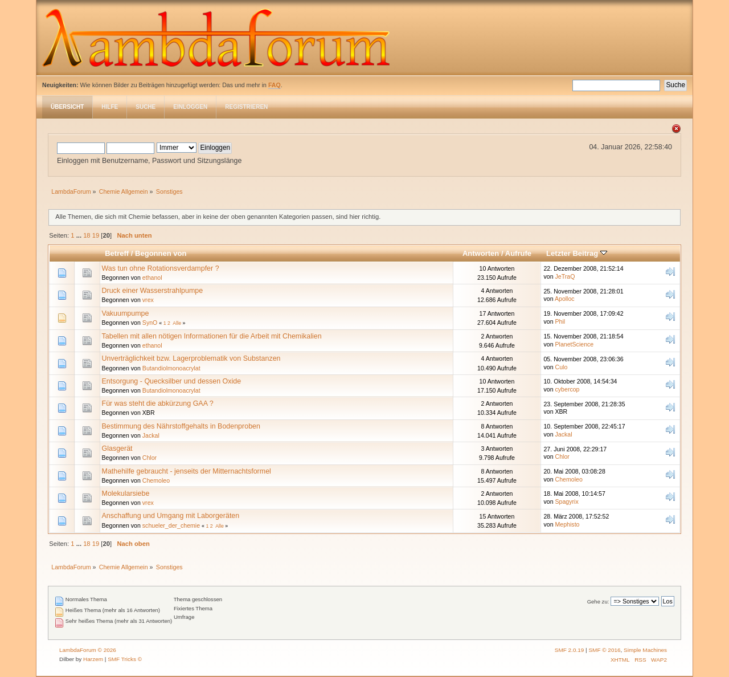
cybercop (567, 389)
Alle (177, 323)
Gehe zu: (598, 601)
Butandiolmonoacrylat (171, 368)
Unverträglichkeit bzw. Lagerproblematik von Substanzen (191, 358)
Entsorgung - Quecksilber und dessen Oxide (171, 381)
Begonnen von (161, 253)
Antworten (480, 253)
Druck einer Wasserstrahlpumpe (152, 291)
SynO (150, 322)
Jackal (150, 435)
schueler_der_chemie (171, 525)
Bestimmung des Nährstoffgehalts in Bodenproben (181, 426)
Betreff (117, 253)
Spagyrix (567, 501)
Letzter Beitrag (576, 253)
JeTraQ (565, 276)
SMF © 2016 (604, 650)
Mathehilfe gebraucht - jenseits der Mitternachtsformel (186, 471)
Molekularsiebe (126, 493)
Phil (560, 321)
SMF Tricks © (125, 659)
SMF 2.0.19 (569, 650)
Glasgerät (117, 448)
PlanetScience (574, 344)
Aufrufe (518, 253)
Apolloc (565, 298)
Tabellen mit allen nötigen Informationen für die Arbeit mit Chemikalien (212, 336)
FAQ (274, 84)
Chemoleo (156, 480)
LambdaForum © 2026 (87, 650)
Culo (561, 367)
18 (86, 235)
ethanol (152, 277)
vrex (148, 299)
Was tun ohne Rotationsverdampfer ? (160, 268)
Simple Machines (645, 650)
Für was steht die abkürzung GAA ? (158, 403)
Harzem (93, 659)
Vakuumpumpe (125, 313)
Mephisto (567, 524)
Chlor (149, 457)
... (79, 235)
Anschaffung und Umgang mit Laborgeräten (171, 516)
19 (95, 235)
